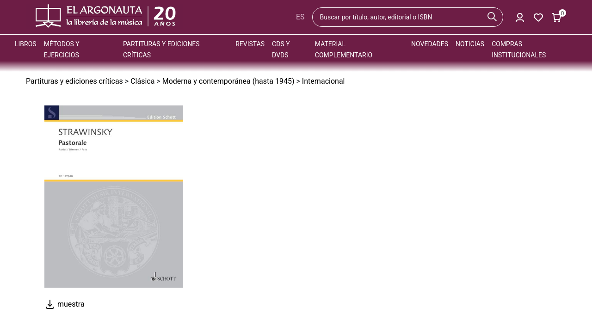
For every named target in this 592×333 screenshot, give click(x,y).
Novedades (429, 44)
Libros (26, 44)
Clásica (142, 81)
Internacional (323, 81)
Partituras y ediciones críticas (74, 81)
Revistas (250, 44)
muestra (64, 304)
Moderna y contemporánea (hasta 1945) (228, 81)
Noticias (470, 44)
